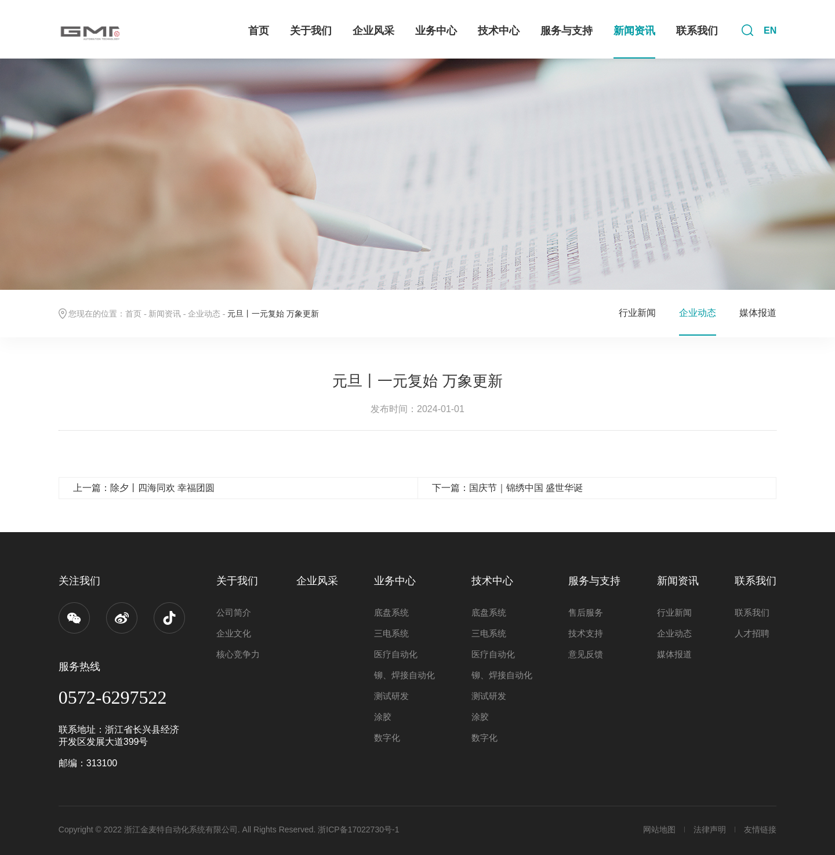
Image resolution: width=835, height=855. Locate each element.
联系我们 (697, 31)
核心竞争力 (238, 654)
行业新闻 (637, 313)
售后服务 (585, 612)
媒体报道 (757, 313)
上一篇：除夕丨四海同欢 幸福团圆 (144, 488)
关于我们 (311, 31)
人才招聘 (752, 633)
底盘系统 (391, 612)
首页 (258, 31)
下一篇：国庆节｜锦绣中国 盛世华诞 (507, 488)
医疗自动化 (396, 654)
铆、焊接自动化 (404, 675)
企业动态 (204, 313)
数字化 (387, 738)
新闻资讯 (634, 31)
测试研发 (391, 696)
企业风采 (373, 31)
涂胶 (382, 717)
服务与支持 (566, 31)
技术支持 (585, 633)
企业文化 (233, 633)
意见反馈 (585, 654)
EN (770, 30)
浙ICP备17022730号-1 (358, 829)
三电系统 (391, 633)
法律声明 (710, 829)
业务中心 (436, 31)
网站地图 (659, 829)
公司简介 (233, 612)
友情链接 (760, 829)
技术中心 (499, 31)
